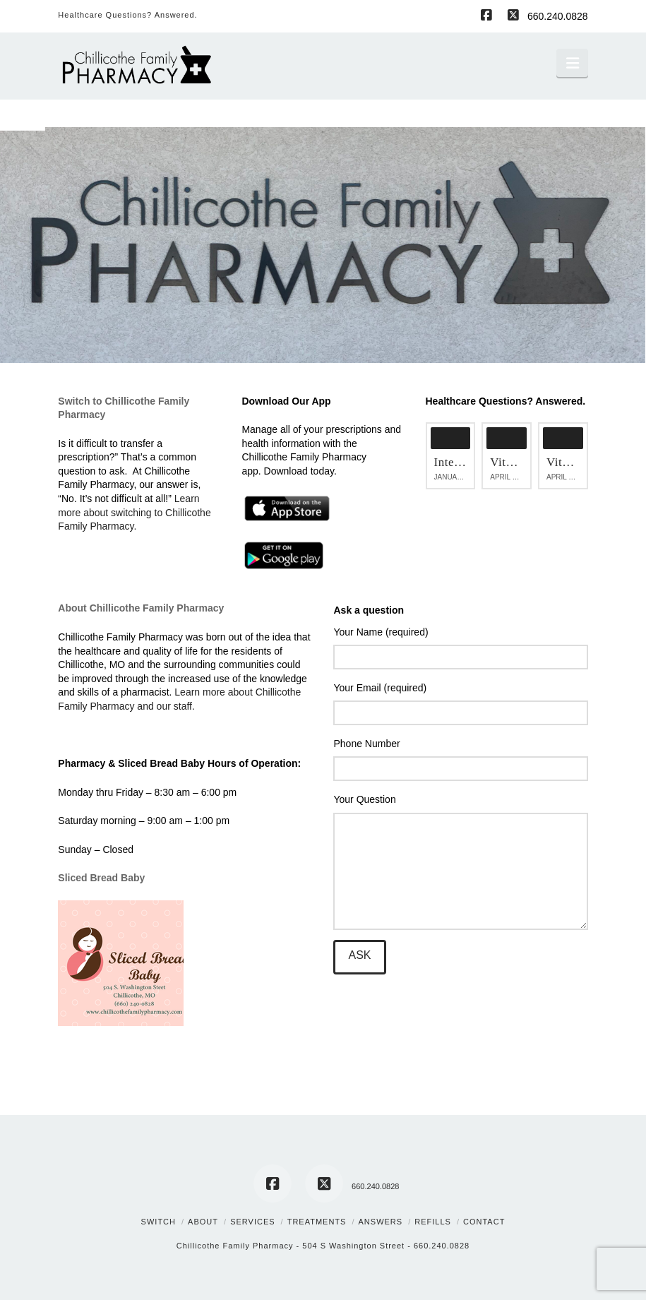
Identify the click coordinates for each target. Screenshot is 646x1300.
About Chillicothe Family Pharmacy (141, 608)
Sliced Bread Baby (101, 877)
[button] (571, 63)
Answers (381, 1221)
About (203, 1221)
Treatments (317, 1221)
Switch (158, 1221)
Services (252, 1221)
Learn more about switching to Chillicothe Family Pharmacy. (134, 512)
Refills (432, 1221)
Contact (484, 1221)
